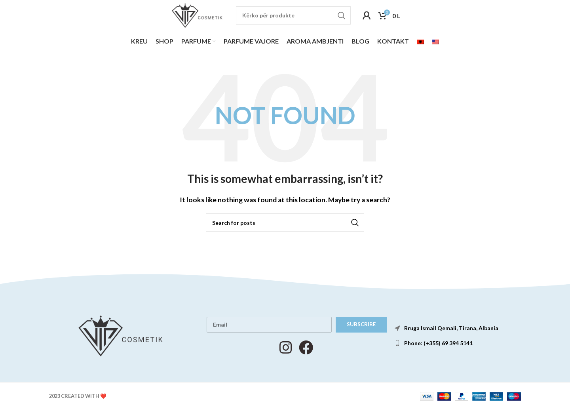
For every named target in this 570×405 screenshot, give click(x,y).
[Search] (296, 17)
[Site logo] (197, 16)
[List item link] (460, 346)
